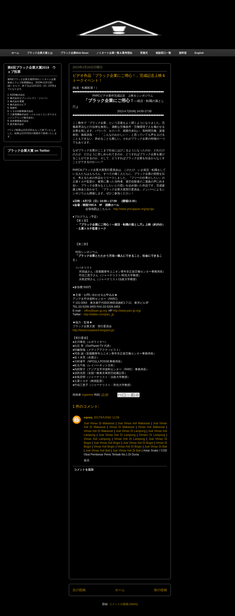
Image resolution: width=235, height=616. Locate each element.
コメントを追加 (84, 469)
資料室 (183, 52)
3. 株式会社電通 (15, 101)
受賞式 (144, 52)
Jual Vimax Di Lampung (131, 431)
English (199, 52)
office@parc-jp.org (95, 310)
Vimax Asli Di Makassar (98, 431)
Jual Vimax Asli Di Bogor (138, 442)
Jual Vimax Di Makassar (99, 423)
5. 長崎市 (12, 108)
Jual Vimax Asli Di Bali (127, 450)
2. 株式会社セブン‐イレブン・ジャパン (27, 98)
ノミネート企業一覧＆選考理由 (114, 52)
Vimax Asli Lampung (97, 439)
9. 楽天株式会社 (15, 124)
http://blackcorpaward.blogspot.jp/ (93, 330)
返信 (86, 460)
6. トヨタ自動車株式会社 (20, 111)
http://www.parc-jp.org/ (127, 310)
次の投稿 (79, 590)
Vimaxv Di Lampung (152, 435)
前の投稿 (160, 590)
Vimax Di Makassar (121, 427)
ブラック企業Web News (74, 52)
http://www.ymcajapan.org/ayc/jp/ (133, 209)
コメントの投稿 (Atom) (123, 604)
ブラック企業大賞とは (40, 52)
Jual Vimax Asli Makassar (134, 423)
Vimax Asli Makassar (151, 427)
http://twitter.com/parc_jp (99, 314)
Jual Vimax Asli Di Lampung (117, 435)
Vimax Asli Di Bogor (129, 446)
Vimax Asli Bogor (104, 446)
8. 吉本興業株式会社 (18, 121)
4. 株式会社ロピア (16, 104)
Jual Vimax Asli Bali (97, 450)
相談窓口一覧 (163, 52)
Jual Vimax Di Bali (155, 446)
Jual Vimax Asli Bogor (107, 442)
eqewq (88, 417)
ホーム (15, 52)
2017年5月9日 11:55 (106, 417)
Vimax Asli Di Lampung (129, 439)
